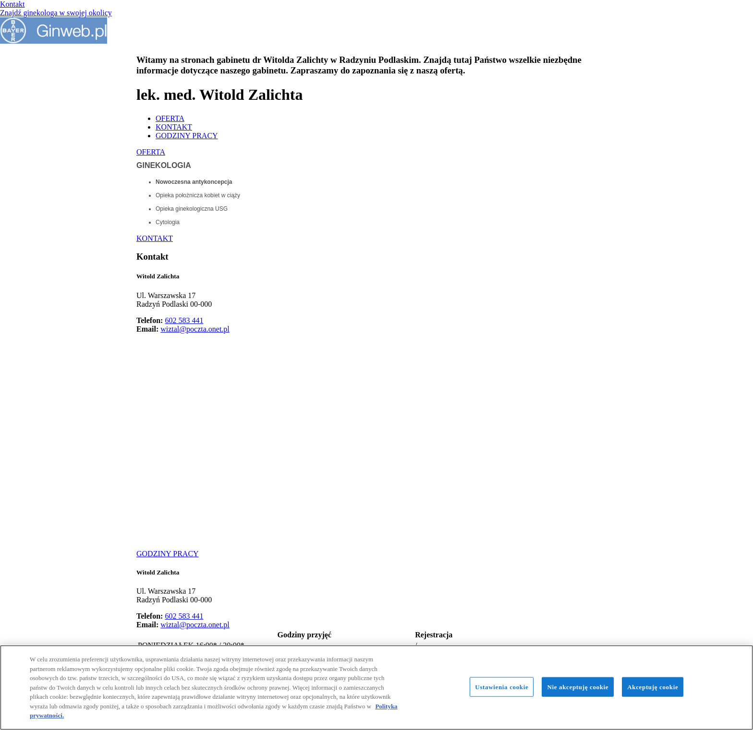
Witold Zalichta (157, 276)
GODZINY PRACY (187, 136)
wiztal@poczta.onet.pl (195, 329)
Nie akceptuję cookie (577, 686)
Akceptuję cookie (652, 686)
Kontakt (12, 4)
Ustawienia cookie (501, 686)
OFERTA (170, 118)
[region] (376, 687)
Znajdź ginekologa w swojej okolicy (56, 13)
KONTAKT (174, 127)
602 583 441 (184, 320)
